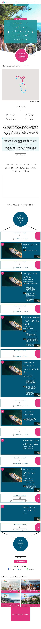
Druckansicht (20, 561)
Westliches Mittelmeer (12, 65)
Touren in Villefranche (23, 65)
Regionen (4, 65)
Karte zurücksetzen (34, 101)
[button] (18, 75)
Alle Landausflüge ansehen (20, 614)
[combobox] (26, 2)
